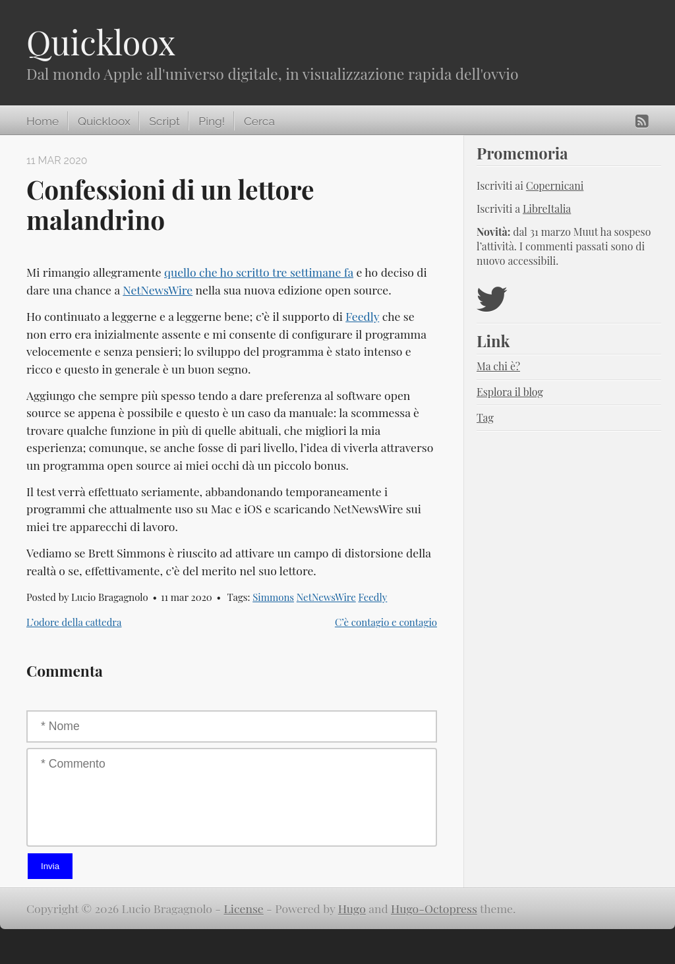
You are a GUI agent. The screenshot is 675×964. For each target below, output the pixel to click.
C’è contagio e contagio (386, 622)
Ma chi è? (498, 366)
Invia (50, 866)
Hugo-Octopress (434, 908)
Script (164, 121)
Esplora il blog (510, 392)
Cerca (259, 121)
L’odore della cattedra (73, 622)
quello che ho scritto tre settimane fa (258, 271)
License (244, 908)
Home (42, 121)
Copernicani (555, 185)
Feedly (362, 316)
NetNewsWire (157, 289)
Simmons (273, 597)
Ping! (211, 121)
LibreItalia (547, 208)
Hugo (352, 908)
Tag (485, 417)
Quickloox (100, 42)
